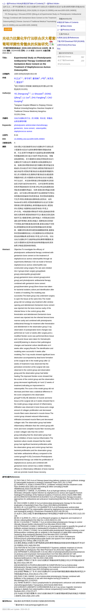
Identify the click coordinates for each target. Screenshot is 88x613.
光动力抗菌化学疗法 (22, 118)
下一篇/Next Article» (51, 4)
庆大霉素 (35, 118)
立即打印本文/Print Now (66, 45)
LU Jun (26, 97)
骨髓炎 (49, 118)
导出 (59, 49)
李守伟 (28, 78)
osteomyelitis (40, 128)
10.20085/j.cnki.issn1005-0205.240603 (29, 139)
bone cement (29, 128)
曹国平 (20, 82)
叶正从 (18, 78)
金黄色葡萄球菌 (20, 121)
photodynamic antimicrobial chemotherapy (30, 125)
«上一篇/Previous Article (11, 4)
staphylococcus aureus (23, 131)
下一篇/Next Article (64, 26)
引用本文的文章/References (68, 38)
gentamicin (18, 128)
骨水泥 (42, 118)
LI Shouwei (38, 94)
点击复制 (7, 29)
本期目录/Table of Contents (32, 4)
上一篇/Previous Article (66, 30)
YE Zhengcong (22, 94)
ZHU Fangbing (38, 97)
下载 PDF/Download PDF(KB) (70, 41)
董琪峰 (36, 78)
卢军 (43, 78)
